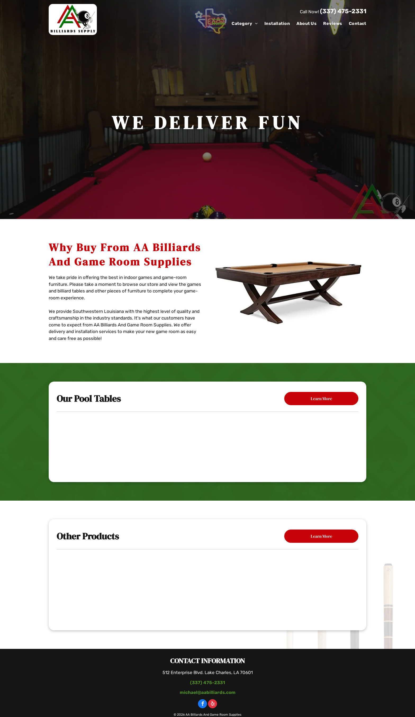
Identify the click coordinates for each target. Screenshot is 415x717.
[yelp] (212, 704)
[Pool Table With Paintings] (308, 587)
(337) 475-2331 (343, 11)
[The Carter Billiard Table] (207, 443)
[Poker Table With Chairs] (107, 587)
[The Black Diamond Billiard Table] (306, 443)
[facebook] (202, 704)
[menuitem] (215, 23)
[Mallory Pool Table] (108, 443)
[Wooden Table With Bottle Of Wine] (207, 587)
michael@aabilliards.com (208, 692)
